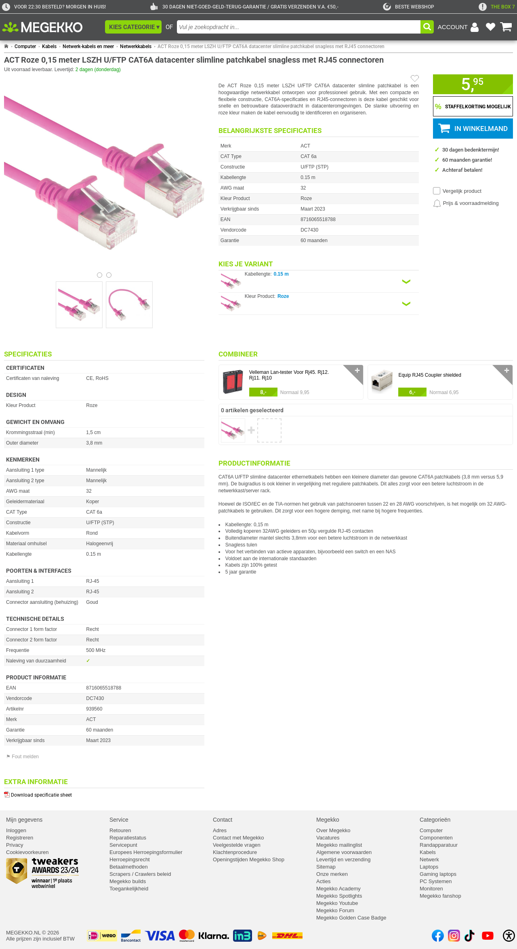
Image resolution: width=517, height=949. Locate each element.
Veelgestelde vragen (237, 845)
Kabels (49, 46)
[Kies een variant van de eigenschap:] (319, 281)
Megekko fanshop (440, 896)
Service (118, 819)
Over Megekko (333, 830)
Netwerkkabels (135, 46)
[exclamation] (497, 7)
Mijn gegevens (24, 819)
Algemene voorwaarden (344, 852)
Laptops (429, 867)
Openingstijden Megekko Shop (248, 859)
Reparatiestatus (127, 838)
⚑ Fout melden (22, 756)
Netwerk (429, 859)
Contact (222, 819)
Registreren (19, 838)
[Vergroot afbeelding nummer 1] (129, 305)
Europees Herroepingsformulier (146, 852)
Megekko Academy (338, 889)
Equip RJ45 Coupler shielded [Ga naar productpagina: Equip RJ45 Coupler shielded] (429, 375)
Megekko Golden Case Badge (351, 918)
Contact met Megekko (238, 838)
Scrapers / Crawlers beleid (140, 874)
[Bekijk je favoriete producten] (490, 27)
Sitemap (326, 867)
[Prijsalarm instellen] (466, 203)
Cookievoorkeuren (27, 852)
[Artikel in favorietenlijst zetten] (415, 78)
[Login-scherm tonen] (459, 27)
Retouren (120, 830)
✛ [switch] (357, 370)
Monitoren (431, 889)
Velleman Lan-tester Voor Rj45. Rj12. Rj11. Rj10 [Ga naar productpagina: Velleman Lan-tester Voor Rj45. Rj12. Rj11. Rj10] (289, 375)
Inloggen (16, 830)
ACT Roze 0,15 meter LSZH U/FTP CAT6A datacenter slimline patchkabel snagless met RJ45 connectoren (271, 46)
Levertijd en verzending (343, 859)
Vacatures (328, 838)
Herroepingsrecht (129, 859)
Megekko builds (127, 881)
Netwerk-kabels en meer (88, 46)
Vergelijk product (462, 191)
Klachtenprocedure (235, 852)
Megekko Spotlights (339, 896)
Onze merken (332, 874)
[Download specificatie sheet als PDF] (104, 793)
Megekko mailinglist (339, 845)
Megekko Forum (335, 910)
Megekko (327, 819)
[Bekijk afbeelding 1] (108, 275)
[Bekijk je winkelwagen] (506, 27)
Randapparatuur (439, 845)
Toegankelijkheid (128, 889)
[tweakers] (408, 7)
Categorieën (435, 819)
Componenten (436, 838)
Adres (220, 830)
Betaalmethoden (128, 867)
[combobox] (298, 27)
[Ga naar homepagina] (51, 27)
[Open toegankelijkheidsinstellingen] (509, 936)
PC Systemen (436, 881)
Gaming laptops (438, 874)
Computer (25, 46)
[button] (133, 27)
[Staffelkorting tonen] (473, 106)
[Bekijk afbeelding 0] (99, 275)
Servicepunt (123, 845)
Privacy (14, 845)
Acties (323, 881)
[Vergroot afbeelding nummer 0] (79, 305)
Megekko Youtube (337, 903)
